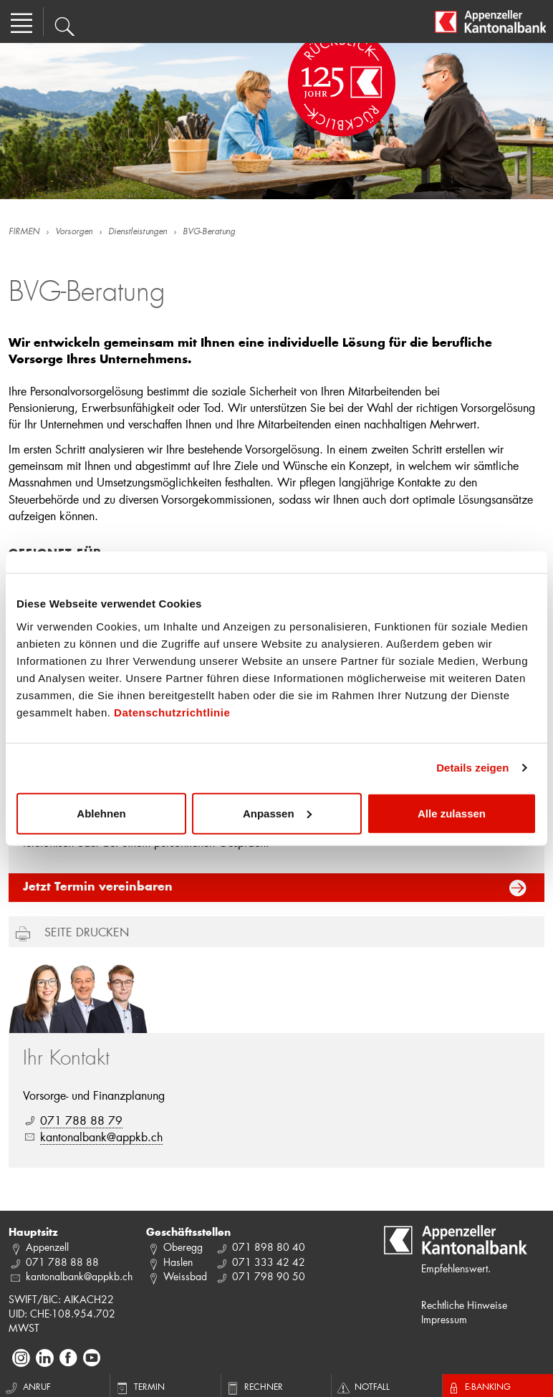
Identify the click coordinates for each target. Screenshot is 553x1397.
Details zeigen (472, 768)
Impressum (444, 1319)
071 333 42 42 (268, 1262)
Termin (139, 1386)
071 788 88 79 (81, 1120)
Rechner (254, 1386)
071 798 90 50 (268, 1276)
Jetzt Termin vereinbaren (98, 887)
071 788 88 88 (62, 1262)
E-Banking (478, 1386)
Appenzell (47, 1247)
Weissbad (185, 1276)
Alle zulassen (452, 813)
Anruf (27, 1386)
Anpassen (277, 813)
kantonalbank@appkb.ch (101, 1136)
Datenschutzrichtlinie (172, 712)
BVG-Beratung (209, 232)
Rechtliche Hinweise (464, 1305)
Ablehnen (101, 813)
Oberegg (183, 1247)
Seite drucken (86, 931)
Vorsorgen (73, 232)
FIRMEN (24, 232)
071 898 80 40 (268, 1247)
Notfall (362, 1386)
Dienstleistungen (137, 232)
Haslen (178, 1262)
